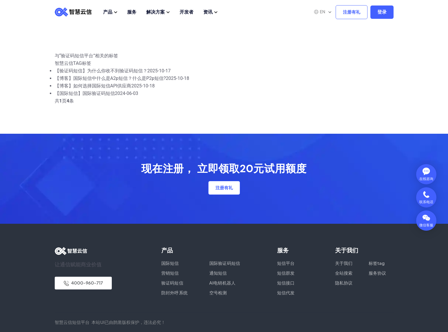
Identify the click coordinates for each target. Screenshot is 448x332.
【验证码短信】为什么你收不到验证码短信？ (101, 71)
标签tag (377, 263)
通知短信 (218, 273)
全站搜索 (344, 273)
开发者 (186, 12)
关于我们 (344, 263)
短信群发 (286, 273)
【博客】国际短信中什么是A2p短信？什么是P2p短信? (110, 78)
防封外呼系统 (174, 292)
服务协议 (377, 273)
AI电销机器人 (222, 282)
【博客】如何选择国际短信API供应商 (93, 86)
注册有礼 (351, 12)
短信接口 (286, 282)
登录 (382, 12)
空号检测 (218, 292)
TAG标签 (82, 63)
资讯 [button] (208, 12)
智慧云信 (64, 63)
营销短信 (170, 273)
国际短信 (170, 263)
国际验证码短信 (224, 263)
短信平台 (286, 263)
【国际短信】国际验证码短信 (85, 93)
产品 (107, 12)
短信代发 (286, 292)
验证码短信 (172, 282)
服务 (131, 12)
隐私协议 (344, 282)
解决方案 (155, 12)
